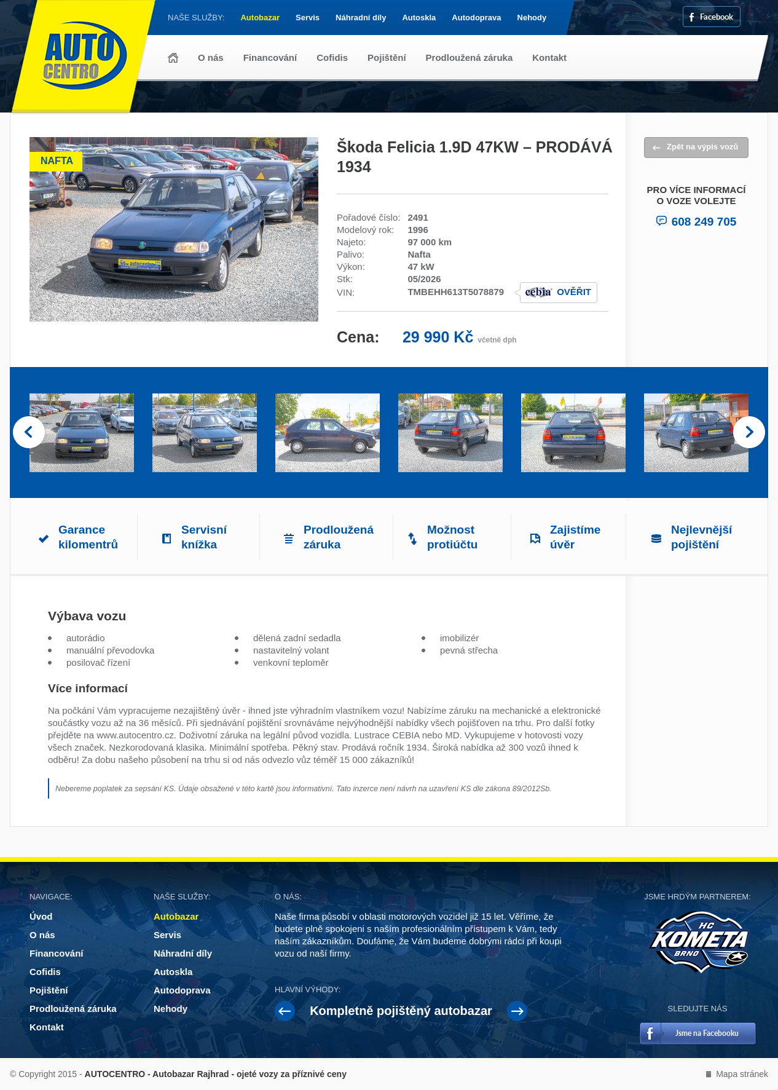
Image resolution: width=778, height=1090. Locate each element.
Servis (308, 17)
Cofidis (332, 57)
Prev (29, 433)
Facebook (716, 16)
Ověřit (574, 291)
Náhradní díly (361, 17)
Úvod (173, 58)
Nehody (532, 17)
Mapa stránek (742, 1074)
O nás (211, 57)
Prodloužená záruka (469, 57)
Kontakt (549, 57)
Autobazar (260, 17)
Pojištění (386, 57)
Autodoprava (476, 17)
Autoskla (419, 17)
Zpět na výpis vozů (702, 146)
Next (749, 433)
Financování (270, 57)
